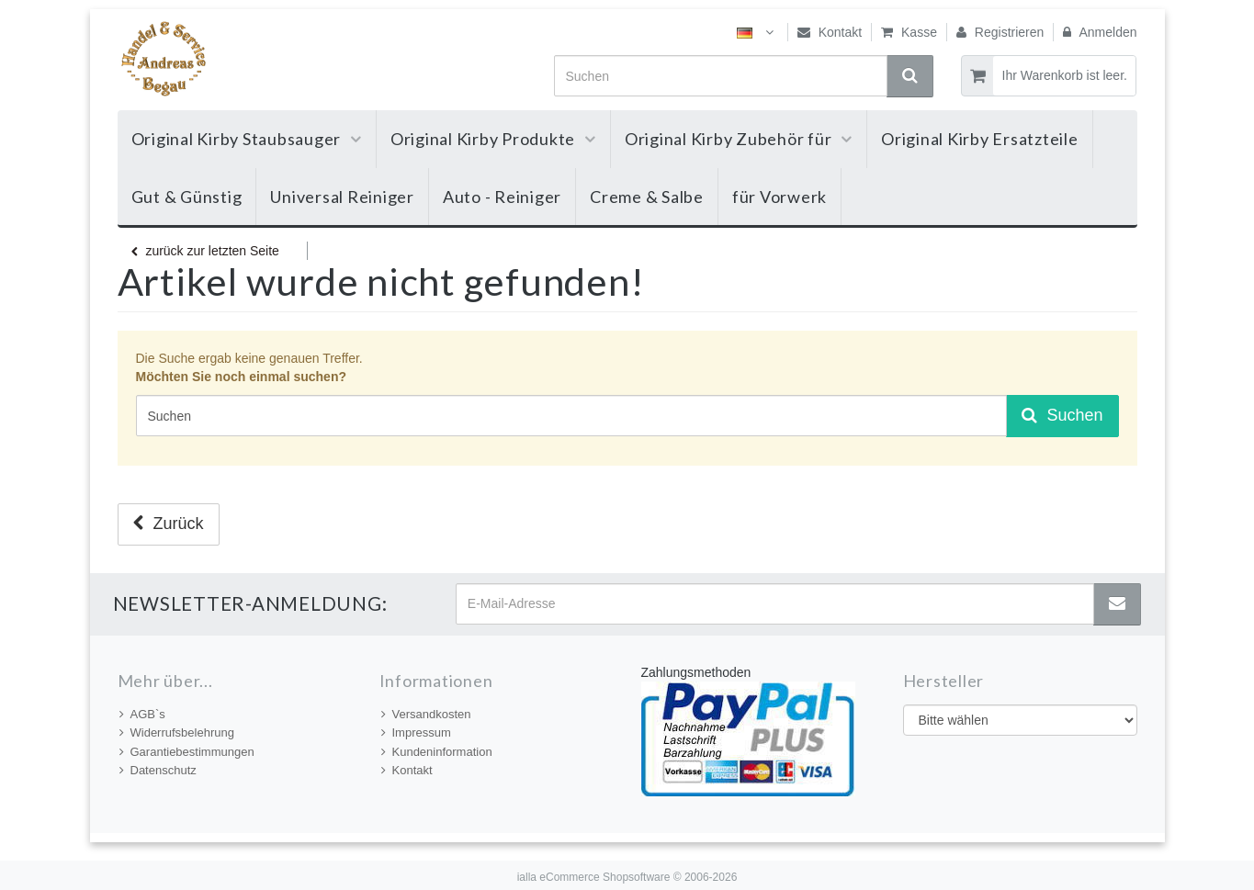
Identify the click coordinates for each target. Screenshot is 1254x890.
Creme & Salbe (647, 196)
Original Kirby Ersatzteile (980, 139)
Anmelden (1099, 32)
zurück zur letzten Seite (205, 250)
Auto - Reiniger (502, 196)
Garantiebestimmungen (186, 752)
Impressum (416, 732)
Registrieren (1000, 32)
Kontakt (829, 32)
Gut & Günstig (187, 196)
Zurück (168, 523)
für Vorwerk (779, 196)
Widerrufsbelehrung (176, 732)
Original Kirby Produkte (493, 139)
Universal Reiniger (342, 196)
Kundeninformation (436, 752)
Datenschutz (158, 770)
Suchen (1062, 415)
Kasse (909, 32)
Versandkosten (426, 714)
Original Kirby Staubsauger (246, 139)
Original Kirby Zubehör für (739, 139)
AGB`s (142, 714)
